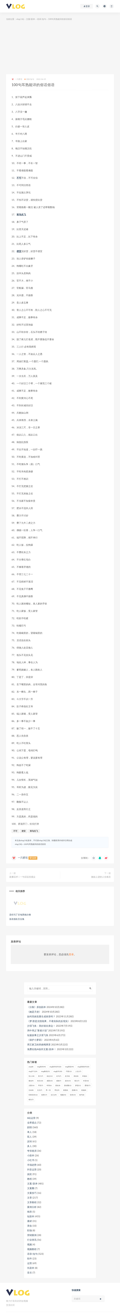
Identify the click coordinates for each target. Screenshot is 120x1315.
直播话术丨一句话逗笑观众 (22, 876)
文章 (29, 1197)
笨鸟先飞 (21, 214)
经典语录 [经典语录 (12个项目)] (33, 1095)
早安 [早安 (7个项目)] (40, 1085)
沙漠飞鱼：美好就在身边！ (41, 1025)
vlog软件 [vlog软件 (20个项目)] (57, 1071)
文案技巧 (32, 1192)
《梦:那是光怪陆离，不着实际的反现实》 (48, 1021)
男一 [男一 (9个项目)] (48, 1090)
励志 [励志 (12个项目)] (49, 1076)
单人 (29, 1132)
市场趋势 (32, 1164)
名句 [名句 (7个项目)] (58, 1076)
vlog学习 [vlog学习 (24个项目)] (33, 1071)
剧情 (29, 1127)
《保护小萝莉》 (35, 1039)
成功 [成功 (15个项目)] (68, 1081)
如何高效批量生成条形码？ (41, 1016)
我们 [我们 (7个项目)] (76, 1081)
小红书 (30, 1160)
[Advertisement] (60, 48)
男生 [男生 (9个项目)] (57, 1090)
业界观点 (32, 1122)
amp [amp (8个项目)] (31, 1067)
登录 (71, 954)
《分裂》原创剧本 (36, 1007)
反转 (29, 1141)
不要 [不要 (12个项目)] (69, 1071)
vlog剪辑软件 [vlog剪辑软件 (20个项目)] (83, 1067)
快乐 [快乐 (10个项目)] (40, 1081)
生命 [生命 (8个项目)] (31, 1090)
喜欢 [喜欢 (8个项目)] (76, 1076)
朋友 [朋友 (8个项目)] (57, 1085)
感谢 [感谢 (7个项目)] (58, 1081)
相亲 (29, 1211)
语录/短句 (41, 19)
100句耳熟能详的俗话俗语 (35, 844)
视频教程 (32, 1249)
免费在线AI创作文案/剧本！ (41, 1049)
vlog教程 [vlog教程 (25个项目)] (45, 1071)
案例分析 (32, 1207)
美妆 (29, 1225)
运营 (29, 1263)
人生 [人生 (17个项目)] (78, 1071)
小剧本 (30, 1155)
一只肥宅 (17, 79)
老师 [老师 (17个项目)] (44, 1095)
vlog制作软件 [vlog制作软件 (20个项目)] (55, 1067)
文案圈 (30, 1188)
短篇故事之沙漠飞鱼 (37, 1035)
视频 (29, 1244)
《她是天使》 (34, 1011)
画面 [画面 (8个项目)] (65, 1090)
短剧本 (30, 1216)
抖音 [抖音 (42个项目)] (86, 1081)
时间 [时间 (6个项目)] (49, 1085)
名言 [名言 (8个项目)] (67, 1076)
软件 (29, 1258)
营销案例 (32, 1235)
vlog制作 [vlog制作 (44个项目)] (41, 1067)
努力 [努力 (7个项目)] (40, 1076)
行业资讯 (32, 1239)
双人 (29, 1136)
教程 (29, 1178)
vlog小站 (20, 19)
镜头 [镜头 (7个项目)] (31, 1099)
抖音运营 (32, 1169)
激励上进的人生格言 (101, 876)
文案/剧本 (30, 19)
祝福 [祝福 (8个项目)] (83, 1090)
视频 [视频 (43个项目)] (63, 1095)
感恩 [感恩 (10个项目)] (49, 1081)
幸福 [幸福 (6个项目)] (84, 1076)
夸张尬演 (32, 1150)
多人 (29, 1146)
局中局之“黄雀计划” (37, 1030)
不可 (19, 177)
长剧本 (30, 1267)
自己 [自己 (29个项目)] (54, 1095)
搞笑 (29, 1174)
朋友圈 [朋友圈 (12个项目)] (67, 1085)
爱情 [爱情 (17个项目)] (87, 1085)
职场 (29, 1230)
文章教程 (32, 1202)
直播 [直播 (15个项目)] (75, 1090)
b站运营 (31, 1117)
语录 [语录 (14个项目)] (73, 1095)
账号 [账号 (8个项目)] (81, 1095)
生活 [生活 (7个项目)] (39, 1090)
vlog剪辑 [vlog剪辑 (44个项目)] (69, 1067)
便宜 (19, 251)
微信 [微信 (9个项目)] (31, 1081)
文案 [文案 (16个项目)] (31, 1085)
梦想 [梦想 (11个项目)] (78, 1085)
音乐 (29, 1272)
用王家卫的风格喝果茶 (39, 1044)
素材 (29, 1221)
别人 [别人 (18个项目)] (31, 1076)
